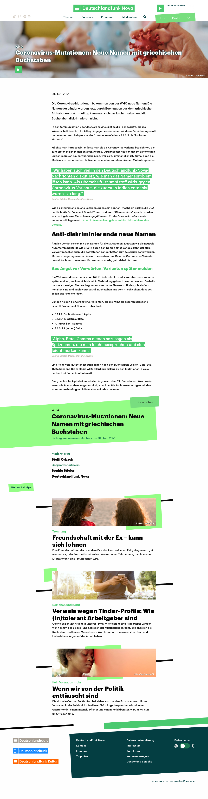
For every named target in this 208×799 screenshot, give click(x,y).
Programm (107, 16)
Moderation (129, 16)
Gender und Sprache (139, 761)
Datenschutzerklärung (140, 740)
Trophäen (82, 756)
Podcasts (87, 16)
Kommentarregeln (138, 756)
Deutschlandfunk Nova (90, 740)
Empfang (81, 750)
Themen (68, 16)
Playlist (176, 18)
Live (162, 18)
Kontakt (81, 745)
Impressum (134, 745)
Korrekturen (134, 750)
